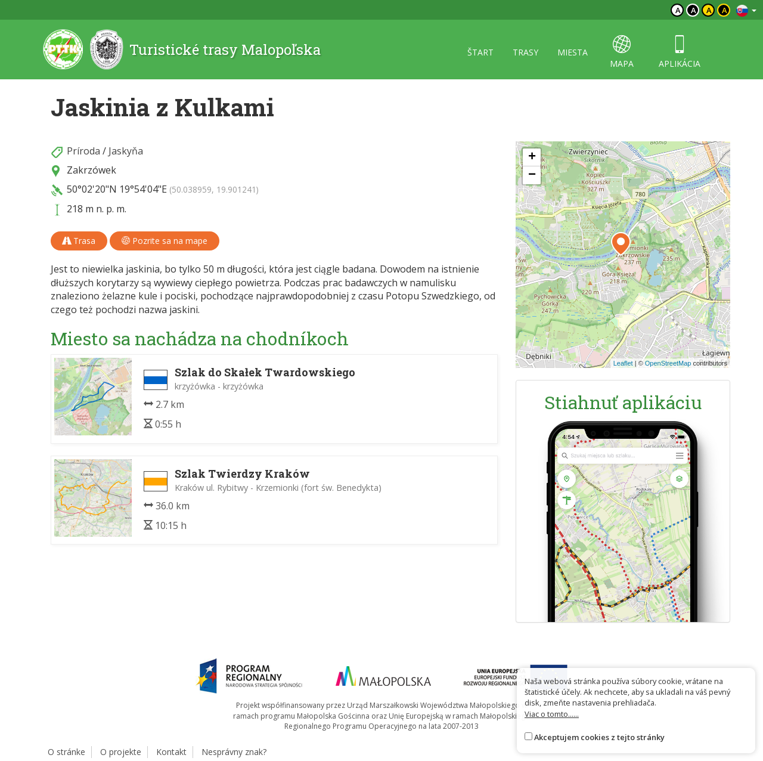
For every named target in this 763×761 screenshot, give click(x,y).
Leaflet (623, 363)
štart (480, 52)
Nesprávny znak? (233, 751)
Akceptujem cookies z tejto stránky (599, 737)
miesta (572, 52)
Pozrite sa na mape (164, 240)
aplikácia (679, 52)
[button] (621, 244)
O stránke (66, 751)
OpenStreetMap (668, 363)
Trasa (79, 240)
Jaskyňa (125, 150)
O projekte (120, 751)
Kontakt (171, 751)
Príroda (83, 150)
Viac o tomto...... (552, 714)
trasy (525, 52)
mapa (622, 52)
